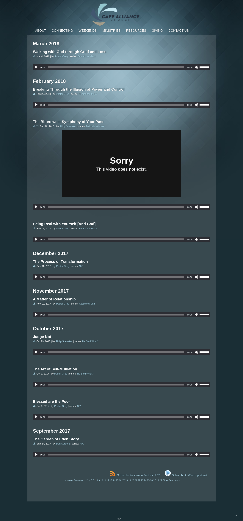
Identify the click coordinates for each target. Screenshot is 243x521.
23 (142, 480)
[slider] (116, 67)
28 (157, 480)
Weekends (88, 30)
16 (120, 480)
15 (117, 480)
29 (160, 480)
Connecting (62, 30)
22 (139, 480)
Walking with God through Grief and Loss (69, 52)
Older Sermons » (171, 480)
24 (145, 480)
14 (114, 480)
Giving (157, 30)
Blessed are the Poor (51, 401)
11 (105, 480)
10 (101, 480)
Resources (136, 30)
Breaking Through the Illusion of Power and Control (79, 89)
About (40, 30)
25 (148, 480)
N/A (81, 266)
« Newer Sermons (74, 480)
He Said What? (90, 341)
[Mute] (196, 67)
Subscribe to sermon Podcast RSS (135, 475)
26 (151, 480)
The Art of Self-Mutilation (55, 369)
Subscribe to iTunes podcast (186, 475)
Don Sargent (63, 443)
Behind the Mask (87, 56)
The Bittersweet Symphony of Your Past (68, 122)
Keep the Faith (87, 303)
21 (136, 480)
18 (126, 480)
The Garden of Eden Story (56, 439)
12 (107, 480)
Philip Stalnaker (67, 126)
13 (111, 480)
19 (129, 480)
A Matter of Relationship (54, 299)
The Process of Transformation (60, 261)
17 (123, 480)
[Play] (36, 67)
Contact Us (178, 30)
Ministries (111, 30)
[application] (121, 67)
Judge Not (42, 337)
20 (132, 480)
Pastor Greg (61, 56)
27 (154, 480)
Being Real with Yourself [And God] (64, 224)
